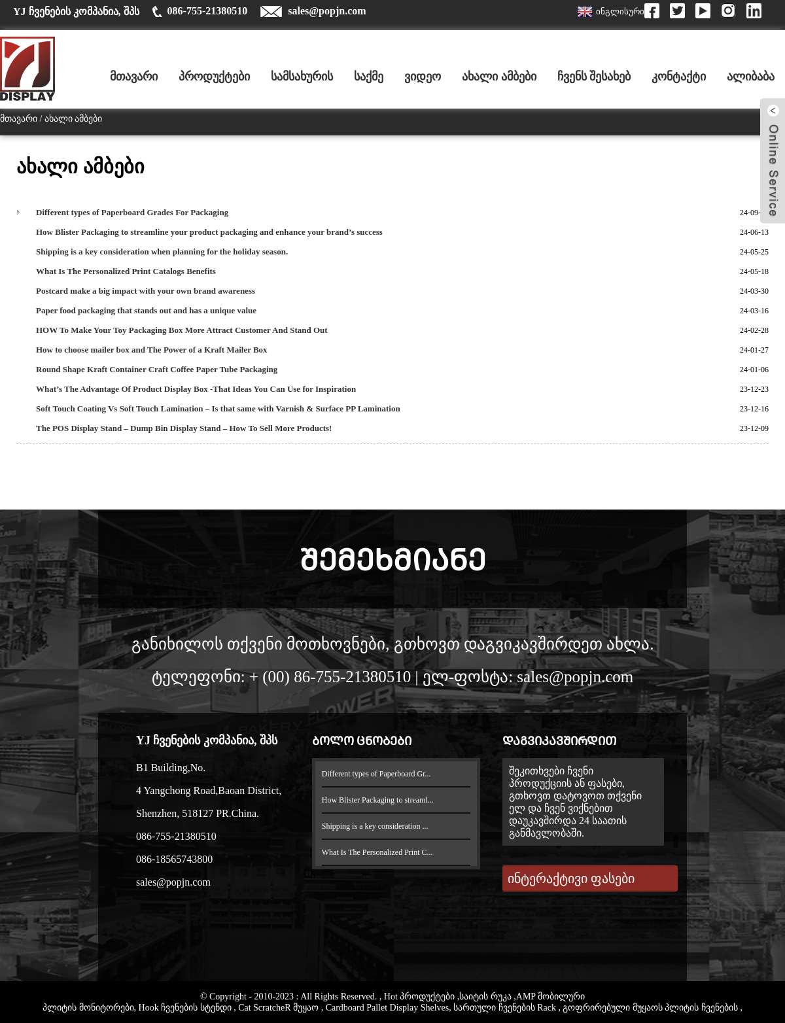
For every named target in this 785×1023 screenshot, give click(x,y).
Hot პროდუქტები (420, 996)
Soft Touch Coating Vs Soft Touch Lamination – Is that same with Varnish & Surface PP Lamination (218, 408)
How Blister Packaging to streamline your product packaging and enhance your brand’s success (209, 232)
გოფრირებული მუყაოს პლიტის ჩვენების (651, 1008)
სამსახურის (302, 76)
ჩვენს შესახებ (594, 76)
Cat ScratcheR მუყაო (279, 1008)
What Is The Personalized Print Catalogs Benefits (126, 271)
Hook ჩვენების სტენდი (186, 1008)
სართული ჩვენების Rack (505, 1008)
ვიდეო (422, 76)
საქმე (368, 76)
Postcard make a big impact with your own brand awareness (145, 291)
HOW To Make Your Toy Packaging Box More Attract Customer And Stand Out (182, 330)
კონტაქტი (679, 76)
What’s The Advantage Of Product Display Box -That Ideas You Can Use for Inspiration (196, 389)
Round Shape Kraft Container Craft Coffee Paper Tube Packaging (156, 369)
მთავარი (134, 76)
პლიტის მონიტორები (88, 1008)
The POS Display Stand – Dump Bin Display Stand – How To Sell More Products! (184, 428)
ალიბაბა (751, 76)
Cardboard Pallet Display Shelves (387, 1008)
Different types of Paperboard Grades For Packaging (132, 212)
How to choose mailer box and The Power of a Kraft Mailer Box (152, 350)
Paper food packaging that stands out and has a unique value (146, 310)
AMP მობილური (550, 996)
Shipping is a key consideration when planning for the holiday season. (162, 251)
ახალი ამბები (499, 76)
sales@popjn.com (327, 10)
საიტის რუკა (486, 996)
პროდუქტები (214, 76)
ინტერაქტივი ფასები (571, 878)
